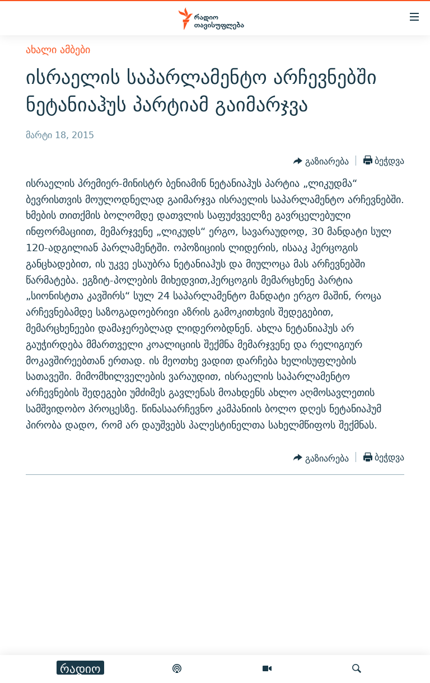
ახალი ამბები (58, 49)
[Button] (321, 161)
